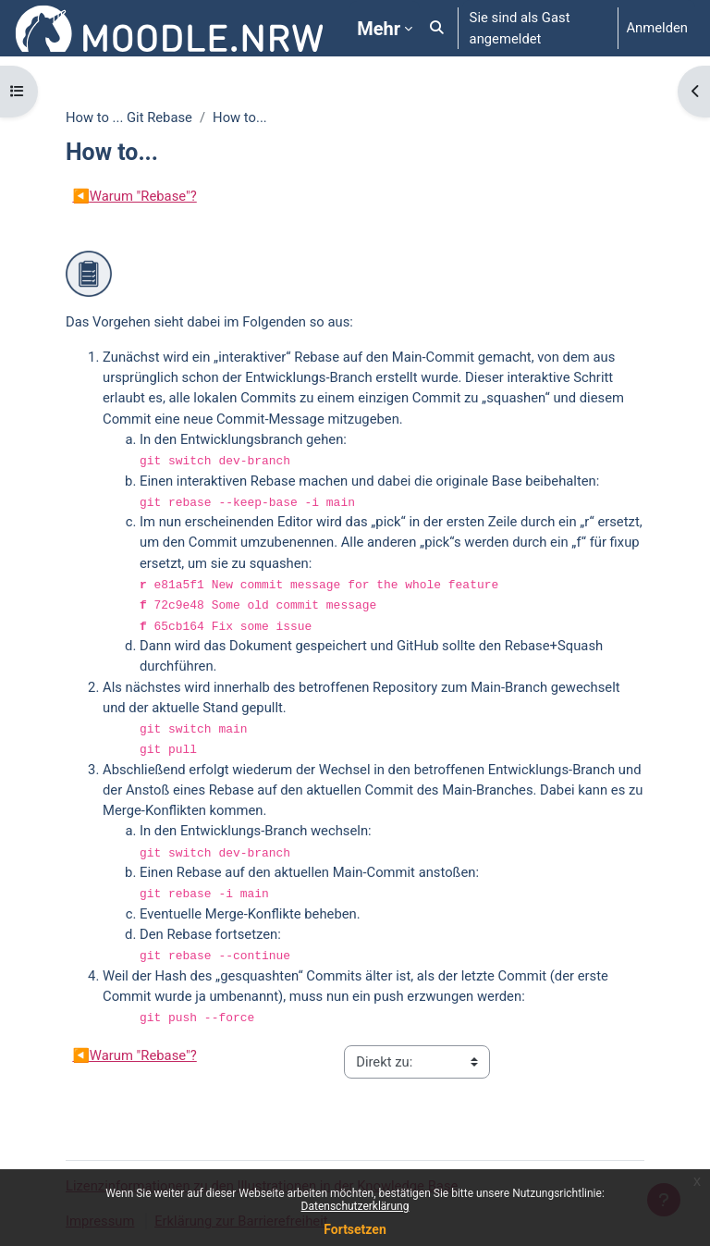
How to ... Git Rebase (129, 117)
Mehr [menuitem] (378, 29)
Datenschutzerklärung (355, 1206)
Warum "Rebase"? (134, 196)
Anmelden (657, 27)
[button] (437, 28)
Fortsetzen (355, 1229)
